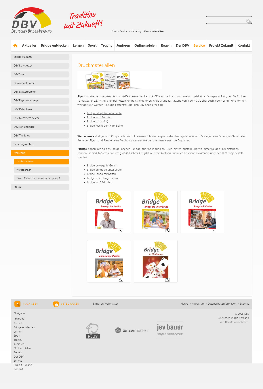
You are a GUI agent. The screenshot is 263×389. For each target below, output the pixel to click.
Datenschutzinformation (222, 303)
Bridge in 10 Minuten (99, 117)
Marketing (136, 31)
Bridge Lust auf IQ (97, 121)
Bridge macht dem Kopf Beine (105, 125)
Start (114, 31)
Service (123, 31)
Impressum (198, 303)
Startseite (19, 319)
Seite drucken (66, 304)
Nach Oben (25, 304)
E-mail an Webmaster (105, 303)
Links (185, 303)
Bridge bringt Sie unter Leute (104, 113)
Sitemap (244, 303)
